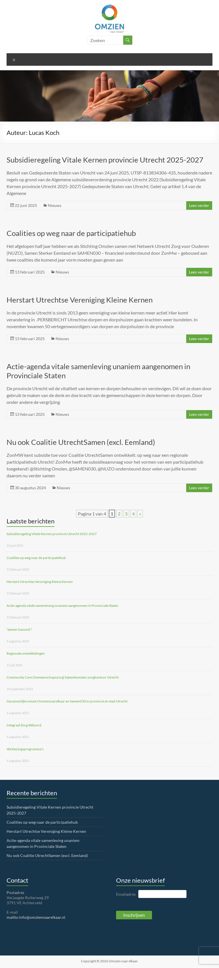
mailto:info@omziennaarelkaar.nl (36, 917)
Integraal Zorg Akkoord (24, 725)
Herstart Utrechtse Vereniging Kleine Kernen (80, 299)
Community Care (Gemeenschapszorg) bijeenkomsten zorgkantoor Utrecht (63, 677)
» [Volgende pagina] (140, 513)
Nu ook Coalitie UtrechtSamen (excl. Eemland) (81, 442)
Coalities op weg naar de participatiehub (71, 233)
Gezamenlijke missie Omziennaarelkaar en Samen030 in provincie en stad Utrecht (67, 701)
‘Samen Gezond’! (19, 629)
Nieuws (54, 205)
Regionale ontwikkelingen (26, 653)
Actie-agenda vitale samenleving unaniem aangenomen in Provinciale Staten (62, 605)
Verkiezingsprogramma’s (25, 749)
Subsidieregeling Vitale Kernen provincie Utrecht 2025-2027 (105, 159)
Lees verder (199, 205)
